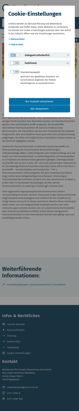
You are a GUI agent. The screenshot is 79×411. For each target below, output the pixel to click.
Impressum (17, 44)
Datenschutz (18, 39)
